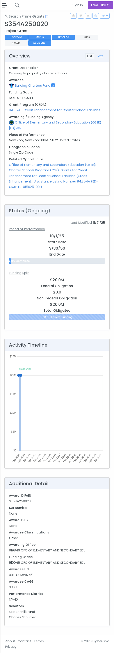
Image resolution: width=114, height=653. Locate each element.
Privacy (10, 646)
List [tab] (89, 56)
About (10, 641)
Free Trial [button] (100, 5)
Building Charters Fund (32, 85)
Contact (24, 641)
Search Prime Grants (24, 16)
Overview (16, 37)
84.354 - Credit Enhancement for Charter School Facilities (54, 110)
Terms (39, 641)
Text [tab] (99, 56)
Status (40, 37)
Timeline (63, 37)
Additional (39, 43)
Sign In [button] (78, 5)
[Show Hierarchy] (18, 128)
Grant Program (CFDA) (27, 104)
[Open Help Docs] (46, 16)
